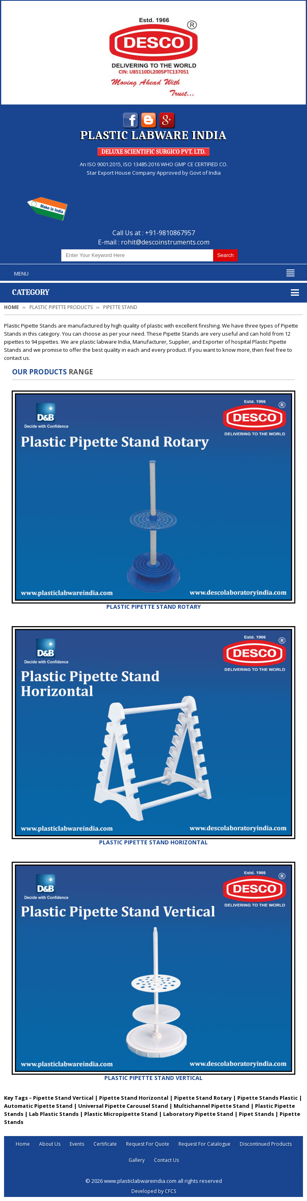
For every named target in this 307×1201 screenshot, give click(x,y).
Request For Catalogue (204, 1143)
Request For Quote (147, 1143)
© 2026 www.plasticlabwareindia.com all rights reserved (153, 1180)
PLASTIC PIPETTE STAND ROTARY (153, 606)
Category (31, 292)
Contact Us (166, 1160)
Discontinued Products (266, 1143)
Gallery (137, 1160)
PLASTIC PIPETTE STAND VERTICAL (153, 1078)
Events (77, 1143)
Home (11, 307)
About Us (49, 1143)
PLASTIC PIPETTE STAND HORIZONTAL (153, 842)
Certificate (105, 1143)
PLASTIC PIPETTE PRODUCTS (61, 307)
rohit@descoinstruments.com (165, 242)
